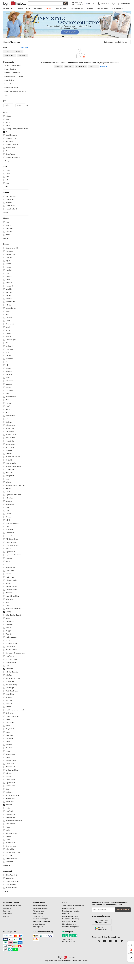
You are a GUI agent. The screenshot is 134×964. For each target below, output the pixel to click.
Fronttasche (81, 66)
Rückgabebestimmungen (71, 919)
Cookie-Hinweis (68, 908)
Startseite (7, 42)
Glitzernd (94, 66)
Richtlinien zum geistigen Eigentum (71, 912)
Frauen (28, 8)
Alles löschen (24, 47)
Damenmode (15, 42)
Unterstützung (131, 960)
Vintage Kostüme (117, 8)
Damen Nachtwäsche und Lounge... (16, 91)
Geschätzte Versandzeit (41, 921)
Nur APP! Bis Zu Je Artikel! (78, 3)
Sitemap (6, 916)
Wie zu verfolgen (39, 911)
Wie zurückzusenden (40, 908)
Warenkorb (131, 944)
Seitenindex (7, 913)
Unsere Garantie (39, 924)
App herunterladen (131, 952)
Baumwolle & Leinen (11, 84)
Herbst (58, 66)
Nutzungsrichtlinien (69, 921)
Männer (20, 8)
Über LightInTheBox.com (12, 906)
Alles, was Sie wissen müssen (73, 906)
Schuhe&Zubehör (62, 8)
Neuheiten (90, 8)
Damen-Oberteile (10, 69)
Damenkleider (9, 80)
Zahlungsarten (38, 927)
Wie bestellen (38, 913)
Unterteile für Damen (11, 87)
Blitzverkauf (38, 8)
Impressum (7, 911)
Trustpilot (67, 932)
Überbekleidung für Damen (13, 76)
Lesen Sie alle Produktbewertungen (40, 917)
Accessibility (7, 908)
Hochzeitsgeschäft (77, 8)
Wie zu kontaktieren (40, 906)
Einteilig (69, 66)
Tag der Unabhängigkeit (12, 65)
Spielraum (49, 8)
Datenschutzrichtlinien (70, 916)
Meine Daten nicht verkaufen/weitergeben (70, 925)
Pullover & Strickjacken (12, 73)
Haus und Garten (102, 8)
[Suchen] (45, 3)
